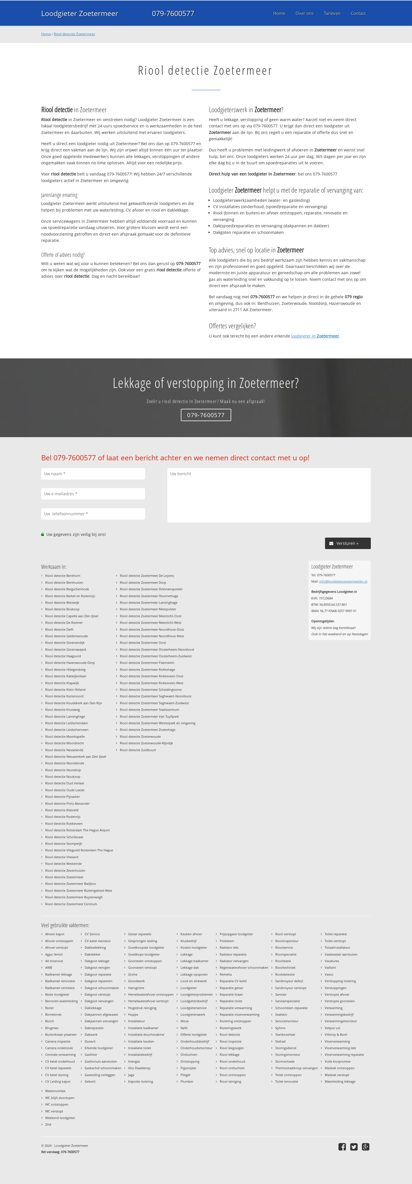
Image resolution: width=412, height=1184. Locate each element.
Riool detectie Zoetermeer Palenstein (147, 662)
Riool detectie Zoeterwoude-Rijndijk (146, 743)
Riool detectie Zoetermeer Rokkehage (147, 669)
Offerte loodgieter (194, 1034)
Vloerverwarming (337, 1041)
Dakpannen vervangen (101, 1021)
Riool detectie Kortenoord (64, 696)
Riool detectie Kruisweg (62, 709)
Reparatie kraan (231, 994)
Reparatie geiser (231, 988)
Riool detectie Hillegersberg (65, 669)
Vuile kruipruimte (337, 1061)
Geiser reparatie (139, 934)
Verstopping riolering (340, 981)
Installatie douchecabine (146, 1034)
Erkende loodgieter (99, 1048)
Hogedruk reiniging (142, 1008)
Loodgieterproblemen (197, 994)
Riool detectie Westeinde (63, 863)
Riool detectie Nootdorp (63, 770)
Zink (48, 1124)
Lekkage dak (190, 967)
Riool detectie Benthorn (62, 575)
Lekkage (187, 954)
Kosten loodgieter (194, 947)
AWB (48, 967)
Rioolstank (283, 961)
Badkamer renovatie (60, 981)
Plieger (186, 1075)
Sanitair (280, 994)
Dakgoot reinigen (97, 967)
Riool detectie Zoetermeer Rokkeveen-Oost (151, 676)
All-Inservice (54, 961)
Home (46, 33)
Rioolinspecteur (286, 941)
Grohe (132, 974)
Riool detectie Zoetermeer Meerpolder (148, 609)
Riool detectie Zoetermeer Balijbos (70, 883)
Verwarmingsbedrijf (339, 1014)
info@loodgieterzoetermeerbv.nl (343, 581)
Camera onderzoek (59, 1048)
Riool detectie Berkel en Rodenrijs (70, 596)
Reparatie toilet (231, 1001)
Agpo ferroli (54, 954)
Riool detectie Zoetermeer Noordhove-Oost (152, 629)
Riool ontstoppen (233, 1075)
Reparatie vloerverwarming (240, 1014)
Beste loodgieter (57, 994)
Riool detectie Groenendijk (65, 642)
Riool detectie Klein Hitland (65, 689)
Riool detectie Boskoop (62, 609)
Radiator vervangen (234, 961)
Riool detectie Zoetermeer (74, 33)
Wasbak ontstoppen (339, 1068)
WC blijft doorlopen (59, 1098)
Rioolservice (284, 947)
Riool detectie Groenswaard (65, 649)
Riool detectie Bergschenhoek (67, 589)
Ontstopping (190, 1061)
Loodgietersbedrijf (194, 1001)
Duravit (90, 1041)
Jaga (131, 1075)
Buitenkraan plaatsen (61, 1034)
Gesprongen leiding (142, 941)
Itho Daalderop (139, 1068)
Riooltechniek (285, 967)
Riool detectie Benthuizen (64, 582)
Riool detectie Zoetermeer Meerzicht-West (150, 622)
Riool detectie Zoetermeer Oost (143, 642)
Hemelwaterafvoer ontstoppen (151, 994)
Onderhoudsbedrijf (195, 1041)
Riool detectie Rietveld (61, 810)
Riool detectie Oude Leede (64, 790)
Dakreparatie (94, 1028)
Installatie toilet (139, 1048)
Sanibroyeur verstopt (290, 988)
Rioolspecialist (285, 954)
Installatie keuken (141, 1041)
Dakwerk (91, 1034)
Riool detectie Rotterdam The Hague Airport (77, 830)
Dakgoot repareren (98, 981)
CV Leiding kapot (57, 1081)
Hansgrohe (136, 988)
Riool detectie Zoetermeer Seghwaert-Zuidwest (154, 703)
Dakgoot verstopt (97, 994)
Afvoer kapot (54, 934)
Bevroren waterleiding (61, 1001)
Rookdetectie (285, 974)
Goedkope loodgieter (144, 954)
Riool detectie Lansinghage (65, 716)
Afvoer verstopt (56, 947)
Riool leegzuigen (232, 1048)
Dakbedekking (95, 947)
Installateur (136, 1021)
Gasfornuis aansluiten (101, 1061)
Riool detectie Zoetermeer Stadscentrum (149, 709)
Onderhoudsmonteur (196, 1048)
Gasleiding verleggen (100, 1075)
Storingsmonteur (287, 1054)
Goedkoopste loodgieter (146, 947)
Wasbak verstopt (337, 1075)
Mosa (185, 1021)
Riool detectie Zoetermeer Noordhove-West (152, 636)
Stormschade (284, 1061)
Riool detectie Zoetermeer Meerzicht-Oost (150, 616)
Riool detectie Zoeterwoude (140, 736)
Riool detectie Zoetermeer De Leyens (147, 575)
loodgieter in (315, 336)
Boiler (49, 1008)
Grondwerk (136, 981)
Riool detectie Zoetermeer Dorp (143, 582)
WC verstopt (54, 1111)
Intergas (134, 1061)
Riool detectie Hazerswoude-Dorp (70, 662)
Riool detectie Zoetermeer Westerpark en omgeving (157, 723)
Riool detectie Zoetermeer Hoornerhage (149, 596)
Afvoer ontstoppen (59, 941)
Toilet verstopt (335, 941)
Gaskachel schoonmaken (103, 1068)
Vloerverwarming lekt (340, 1048)
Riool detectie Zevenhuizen (65, 870)
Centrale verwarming (60, 1054)
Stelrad (280, 1041)
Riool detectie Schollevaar (64, 837)
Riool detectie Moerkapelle (65, 736)
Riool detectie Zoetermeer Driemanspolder (151, 589)
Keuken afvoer (191, 934)
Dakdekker (92, 954)
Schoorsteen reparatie (291, 1008)
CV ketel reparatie (58, 1068)
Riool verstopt (285, 934)
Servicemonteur (286, 1021)
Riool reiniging (230, 1081)
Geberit (90, 1081)
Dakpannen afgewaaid (101, 1014)
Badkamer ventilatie (60, 988)
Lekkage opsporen (194, 974)
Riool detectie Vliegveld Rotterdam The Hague (79, 850)
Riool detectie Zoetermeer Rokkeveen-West (151, 683)
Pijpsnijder (188, 1068)
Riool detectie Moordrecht (64, 743)
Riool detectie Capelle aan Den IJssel (71, 616)
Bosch (49, 1021)
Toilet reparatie (336, 934)
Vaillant (330, 967)
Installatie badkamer (143, 1028)
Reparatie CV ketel (233, 981)
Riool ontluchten (232, 1068)
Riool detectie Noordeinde (64, 763)
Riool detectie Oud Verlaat (64, 783)
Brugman (52, 1028)
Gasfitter (91, 1054)
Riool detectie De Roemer (64, 622)
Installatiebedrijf (140, 1054)
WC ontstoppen (56, 1104)
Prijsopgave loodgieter (236, 934)
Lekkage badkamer (194, 961)
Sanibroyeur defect (289, 981)
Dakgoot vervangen (99, 1001)
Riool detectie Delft (59, 629)
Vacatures (332, 961)
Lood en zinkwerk (194, 981)
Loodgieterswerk (193, 1014)
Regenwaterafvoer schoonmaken (244, 967)
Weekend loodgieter (60, 1118)
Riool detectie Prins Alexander (67, 803)
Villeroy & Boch (336, 1034)
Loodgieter (189, 988)
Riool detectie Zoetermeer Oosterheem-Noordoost (157, 649)
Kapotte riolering (140, 1081)
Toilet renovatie (286, 1081)
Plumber (187, 1081)
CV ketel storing (56, 1075)
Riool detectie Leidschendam (66, 723)
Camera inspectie (57, 1041)
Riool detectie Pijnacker (62, 796)
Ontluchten (189, 1054)
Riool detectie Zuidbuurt (138, 750)
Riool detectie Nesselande (64, 750)
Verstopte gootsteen (340, 1001)
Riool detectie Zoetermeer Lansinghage (148, 602)
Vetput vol (332, 1028)
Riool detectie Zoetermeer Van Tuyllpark (149, 716)
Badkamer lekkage (58, 974)
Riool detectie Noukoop (62, 776)
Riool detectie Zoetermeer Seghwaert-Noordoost (155, 696)
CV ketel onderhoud (60, 1061)
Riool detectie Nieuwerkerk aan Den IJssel (75, 756)
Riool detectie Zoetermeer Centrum (71, 904)
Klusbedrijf (189, 941)
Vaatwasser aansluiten (341, 954)
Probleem (227, 941)
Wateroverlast (55, 1091)
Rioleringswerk (230, 1028)
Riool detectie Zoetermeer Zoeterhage (147, 729)
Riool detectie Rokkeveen (64, 823)
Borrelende (53, 1014)
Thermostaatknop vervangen (296, 1068)
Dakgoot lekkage (97, 961)
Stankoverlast (285, 1034)
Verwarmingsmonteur (341, 1021)
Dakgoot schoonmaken (102, 988)
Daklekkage (93, 1008)
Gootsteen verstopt (142, 967)
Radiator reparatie (233, 954)
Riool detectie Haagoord (63, 656)
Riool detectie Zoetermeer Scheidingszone (151, 689)
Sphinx (280, 1028)
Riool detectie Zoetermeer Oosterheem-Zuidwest (156, 656)
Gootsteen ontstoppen (145, 961)
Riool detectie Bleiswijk (62, 602)
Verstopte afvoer (337, 994)
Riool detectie (230, 1034)
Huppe (133, 1014)
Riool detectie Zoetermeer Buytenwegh (74, 897)
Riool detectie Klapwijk (62, 683)
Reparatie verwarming (236, 1008)
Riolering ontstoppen (235, 1021)
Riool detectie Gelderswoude (66, 636)
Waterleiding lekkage (340, 1081)
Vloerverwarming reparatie (344, 1054)
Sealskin (281, 1014)
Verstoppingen (335, 988)
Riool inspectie (230, 1041)
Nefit (184, 1028)
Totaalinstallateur (337, 947)
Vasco (329, 974)
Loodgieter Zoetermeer (79, 13)
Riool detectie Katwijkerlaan (65, 676)
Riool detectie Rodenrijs (62, 816)
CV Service (92, 934)
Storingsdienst (285, 1048)
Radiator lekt (229, 947)
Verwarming (333, 1008)
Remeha (226, 974)
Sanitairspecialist (287, 1001)
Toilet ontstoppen (288, 1075)
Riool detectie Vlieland (61, 857)
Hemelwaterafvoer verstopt (148, 1001)
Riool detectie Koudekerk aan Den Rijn (73, 703)
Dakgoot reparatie (98, 974)
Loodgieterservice (194, 1008)
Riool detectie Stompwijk (63, 843)
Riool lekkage (229, 1054)
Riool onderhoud (232, 1061)
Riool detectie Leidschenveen (66, 729)
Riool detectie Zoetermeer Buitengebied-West (78, 890)
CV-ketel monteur (98, 941)
